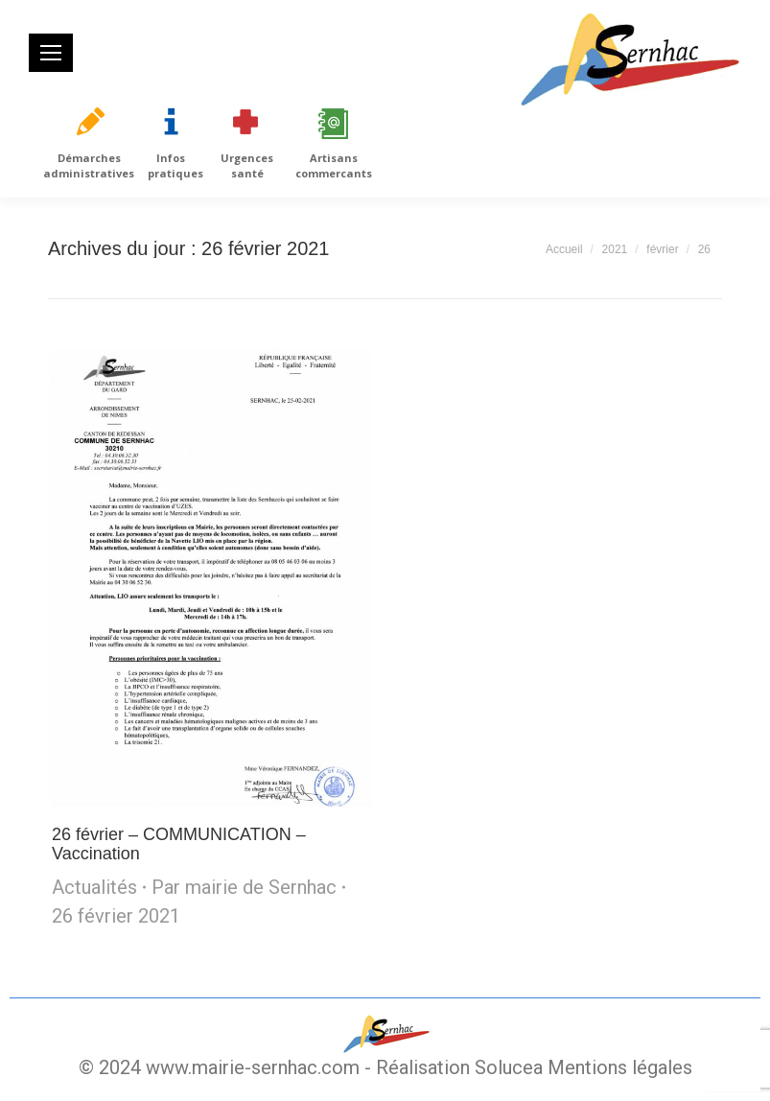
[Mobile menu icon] (51, 53)
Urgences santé (247, 165)
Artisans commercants (333, 165)
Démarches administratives (88, 165)
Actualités (94, 887)
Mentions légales (620, 1067)
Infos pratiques (175, 165)
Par (244, 887)
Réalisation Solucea (459, 1067)
